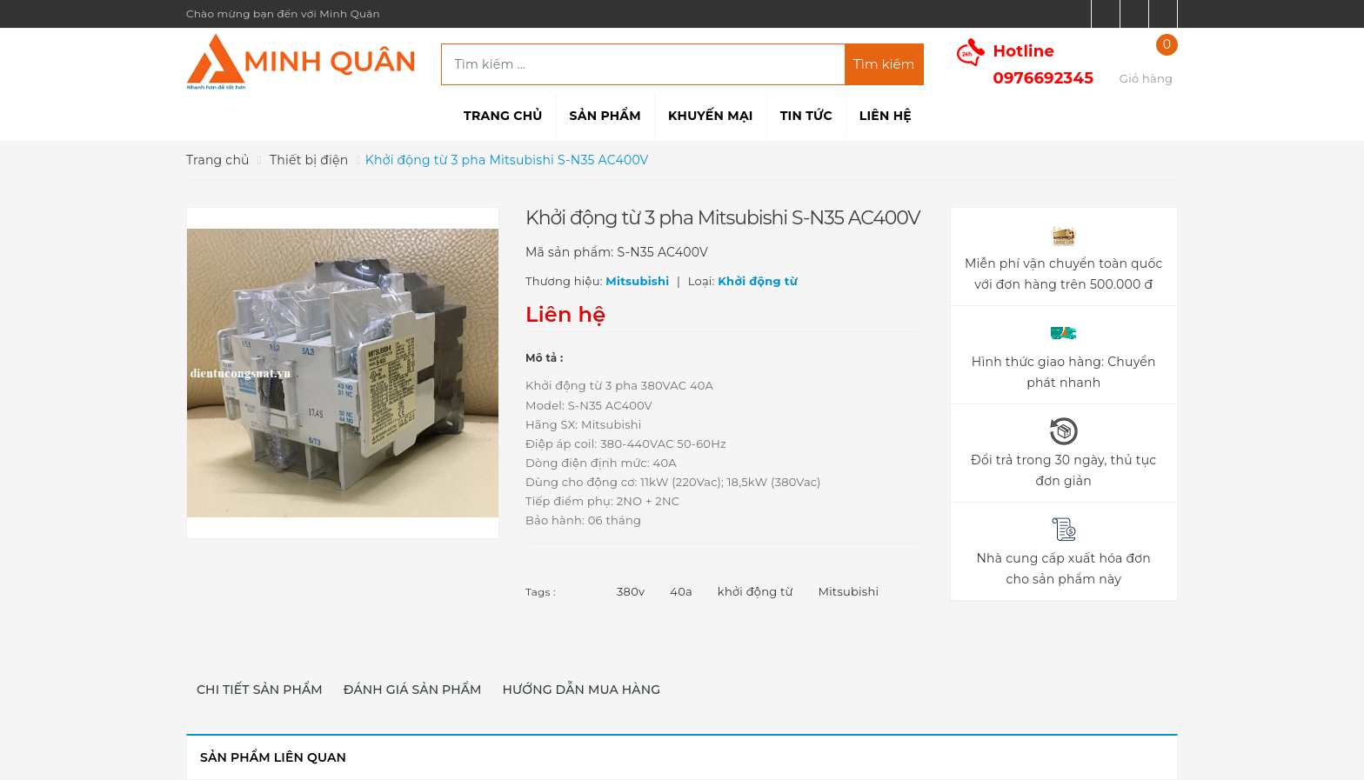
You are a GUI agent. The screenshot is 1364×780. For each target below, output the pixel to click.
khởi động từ (755, 591)
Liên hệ (885, 115)
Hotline (1043, 65)
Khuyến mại (710, 115)
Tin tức (806, 115)
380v (631, 591)
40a (681, 591)
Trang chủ (503, 115)
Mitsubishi (849, 591)
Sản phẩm (605, 115)
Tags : (540, 591)
